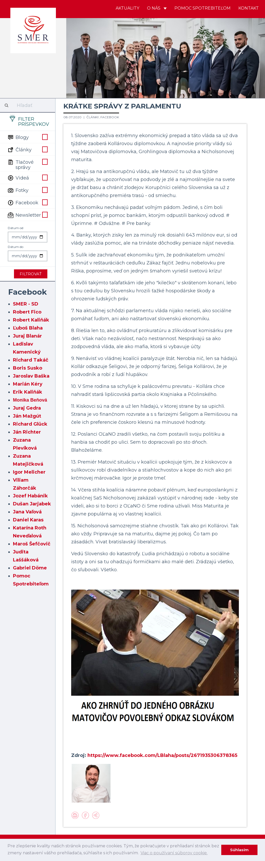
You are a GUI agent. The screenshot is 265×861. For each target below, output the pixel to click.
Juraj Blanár (27, 336)
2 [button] (169, 89)
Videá (27, 177)
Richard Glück (30, 424)
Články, (93, 117)
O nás (157, 8)
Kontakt (248, 8)
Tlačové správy (27, 164)
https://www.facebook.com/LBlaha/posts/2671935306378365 (162, 755)
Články (27, 149)
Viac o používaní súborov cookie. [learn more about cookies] (174, 852)
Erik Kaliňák (27, 392)
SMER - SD (25, 304)
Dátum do (15, 247)
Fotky (27, 189)
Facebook (27, 202)
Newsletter (27, 214)
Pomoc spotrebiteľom (202, 8)
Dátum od (15, 228)
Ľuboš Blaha (28, 328)
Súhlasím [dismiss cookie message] (239, 850)
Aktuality (127, 8)
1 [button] (161, 89)
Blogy (27, 137)
